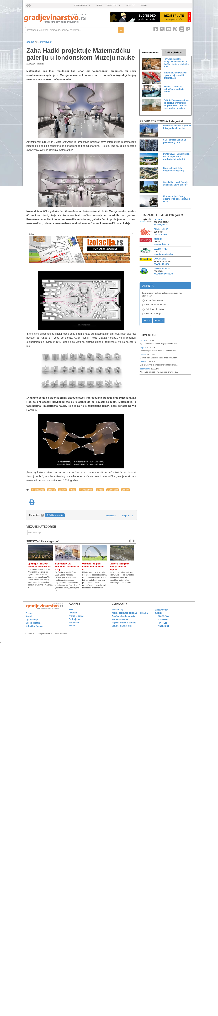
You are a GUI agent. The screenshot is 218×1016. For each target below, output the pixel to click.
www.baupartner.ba (163, 254)
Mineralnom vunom (154, 300)
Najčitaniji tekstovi (174, 52)
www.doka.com (161, 264)
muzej (73, 490)
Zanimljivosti (45, 41)
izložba (100, 490)
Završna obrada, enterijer (124, 616)
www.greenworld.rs (163, 274)
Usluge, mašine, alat (121, 626)
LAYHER (158, 219)
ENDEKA (158, 239)
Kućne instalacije (120, 619)
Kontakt (29, 616)
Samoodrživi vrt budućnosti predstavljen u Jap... (67, 567)
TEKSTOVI (114, 6)
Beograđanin (145, 369)
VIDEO (143, 5)
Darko (142, 340)
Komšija (143, 355)
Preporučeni (127, 516)
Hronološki (110, 516)
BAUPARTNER (161, 249)
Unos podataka (33, 623)
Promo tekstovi (76, 616)
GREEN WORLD (161, 268)
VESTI (99, 5)
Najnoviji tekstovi (150, 52)
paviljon (62, 490)
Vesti (71, 609)
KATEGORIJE (82, 6)
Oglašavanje (32, 619)
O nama (29, 613)
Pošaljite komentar (55, 515)
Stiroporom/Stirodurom (156, 304)
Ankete (72, 625)
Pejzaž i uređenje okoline (124, 623)
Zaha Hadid (112, 490)
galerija (51, 490)
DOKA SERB (160, 259)
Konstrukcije (118, 609)
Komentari (148, 335)
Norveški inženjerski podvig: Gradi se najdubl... (120, 567)
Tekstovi (73, 613)
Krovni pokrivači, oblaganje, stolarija (130, 613)
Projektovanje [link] (34, 532)
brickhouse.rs (160, 234)
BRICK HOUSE (161, 229)
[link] (65, 18)
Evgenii (143, 348)
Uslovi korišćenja (34, 626)
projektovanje (38, 490)
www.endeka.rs (161, 244)
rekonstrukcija (86, 490)
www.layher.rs (161, 224)
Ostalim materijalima (155, 309)
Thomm (143, 362)
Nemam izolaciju (153, 313)
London (125, 490)
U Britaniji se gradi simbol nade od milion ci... (93, 567)
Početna (30, 41)
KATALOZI (130, 5)
